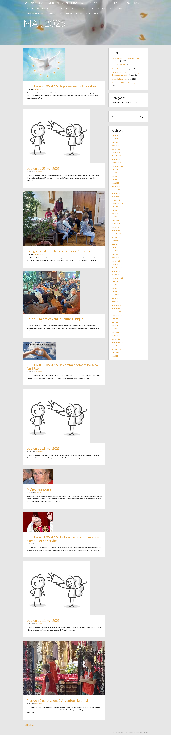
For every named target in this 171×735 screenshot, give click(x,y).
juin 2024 (115, 210)
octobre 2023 (116, 237)
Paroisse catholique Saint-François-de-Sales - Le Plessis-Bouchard (82, 2)
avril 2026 (115, 142)
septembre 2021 (117, 315)
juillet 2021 (115, 319)
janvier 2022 (116, 302)
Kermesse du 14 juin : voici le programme (125, 83)
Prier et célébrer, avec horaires (71, 8)
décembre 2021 (117, 305)
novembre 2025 (117, 159)
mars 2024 (115, 220)
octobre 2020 (116, 349)
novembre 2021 (117, 308)
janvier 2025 (116, 190)
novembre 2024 (117, 196)
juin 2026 (115, 135)
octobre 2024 (116, 200)
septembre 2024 (117, 203)
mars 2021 (115, 332)
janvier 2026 (116, 152)
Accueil (30, 8)
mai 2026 (115, 139)
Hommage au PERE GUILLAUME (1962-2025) (81, 14)
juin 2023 (115, 247)
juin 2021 (115, 322)
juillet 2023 (115, 244)
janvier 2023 (116, 264)
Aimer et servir (117, 8)
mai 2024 (115, 213)
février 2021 (116, 335)
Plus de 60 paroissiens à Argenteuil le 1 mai (59, 696)
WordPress (144, 732)
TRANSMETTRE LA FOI (97, 8)
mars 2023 (115, 257)
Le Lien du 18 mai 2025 (48, 444)
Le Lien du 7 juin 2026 (119, 65)
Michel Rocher (45, 87)
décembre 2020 (117, 342)
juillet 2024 (115, 207)
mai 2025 (115, 176)
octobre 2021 (116, 312)
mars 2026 (115, 146)
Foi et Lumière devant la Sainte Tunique (57, 316)
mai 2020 (115, 356)
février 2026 (116, 149)
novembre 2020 (117, 346)
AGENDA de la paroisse (120, 69)
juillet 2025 (115, 169)
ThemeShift (130, 732)
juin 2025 (115, 173)
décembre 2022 (117, 268)
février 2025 (116, 186)
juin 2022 (115, 285)
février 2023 (116, 261)
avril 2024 (115, 217)
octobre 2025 (116, 163)
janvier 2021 (116, 339)
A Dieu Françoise (44, 489)
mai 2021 (115, 325)
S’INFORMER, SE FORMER (36, 14)
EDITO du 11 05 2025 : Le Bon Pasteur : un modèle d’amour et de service (63, 539)
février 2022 (116, 298)
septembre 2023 (117, 241)
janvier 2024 (116, 227)
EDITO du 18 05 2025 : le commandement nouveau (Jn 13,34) (63, 367)
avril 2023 (115, 254)
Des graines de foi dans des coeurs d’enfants (59, 247)
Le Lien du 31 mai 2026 (119, 79)
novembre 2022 (117, 271)
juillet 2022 (115, 281)
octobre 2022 (116, 274)
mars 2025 (115, 183)
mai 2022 (115, 288)
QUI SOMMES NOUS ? (44, 8)
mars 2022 (115, 295)
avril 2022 (115, 291)
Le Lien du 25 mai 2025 (48, 164)
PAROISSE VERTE (55, 14)
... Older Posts (29, 725)
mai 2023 (115, 251)
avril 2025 (115, 179)
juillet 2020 (115, 352)
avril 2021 (115, 329)
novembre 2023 (117, 234)
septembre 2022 (117, 278)
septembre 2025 (117, 166)
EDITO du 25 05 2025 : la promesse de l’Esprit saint (63, 84)
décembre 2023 (117, 230)
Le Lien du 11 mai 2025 (48, 616)
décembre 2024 (117, 193)
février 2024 (116, 224)
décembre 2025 (117, 156)
